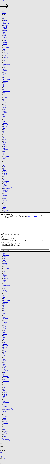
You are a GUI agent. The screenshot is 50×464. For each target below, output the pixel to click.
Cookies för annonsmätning (4, 237)
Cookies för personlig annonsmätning (5, 242)
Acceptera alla (7, 250)
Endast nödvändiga (3, 250)
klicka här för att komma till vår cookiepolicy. (33, 216)
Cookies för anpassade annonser (4, 246)
